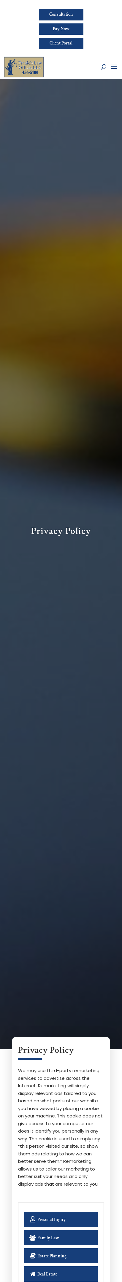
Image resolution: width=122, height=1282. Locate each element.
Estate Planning (48, 1256)
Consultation (61, 15)
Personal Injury (49, 1219)
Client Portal (61, 44)
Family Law (45, 1238)
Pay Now (61, 29)
